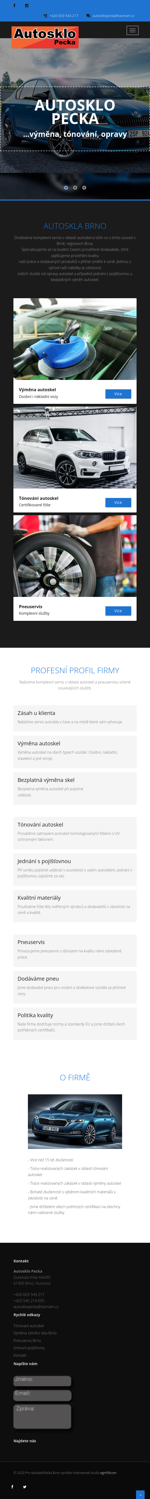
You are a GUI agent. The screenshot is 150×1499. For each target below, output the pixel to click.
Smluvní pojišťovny (29, 1347)
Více (118, 393)
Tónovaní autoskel (28, 1325)
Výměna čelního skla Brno (35, 1333)
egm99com (107, 1472)
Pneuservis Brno (27, 1340)
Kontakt (19, 1355)
